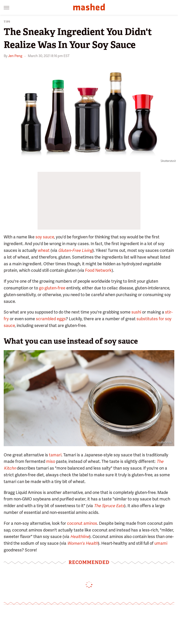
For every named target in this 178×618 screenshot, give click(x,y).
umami (160, 543)
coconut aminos (82, 523)
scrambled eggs (51, 318)
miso (50, 461)
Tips (7, 21)
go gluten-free (52, 288)
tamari (55, 455)
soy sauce (44, 237)
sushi (136, 312)
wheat (44, 250)
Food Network (98, 270)
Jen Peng (15, 56)
